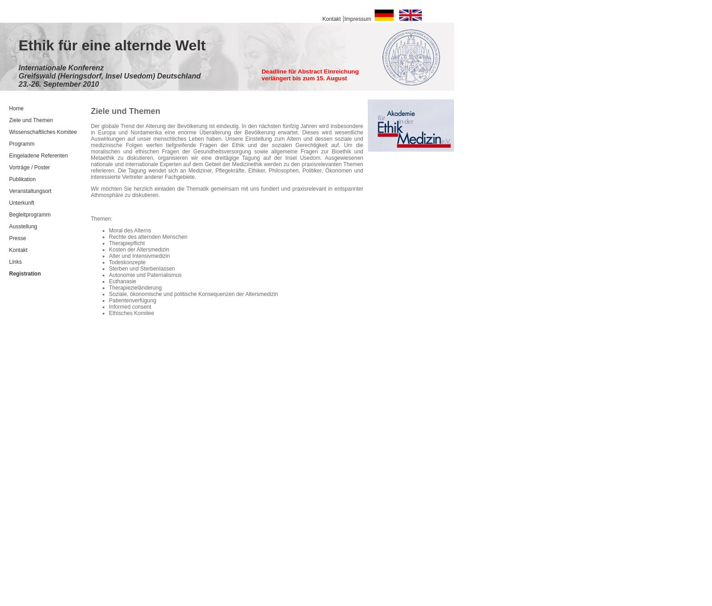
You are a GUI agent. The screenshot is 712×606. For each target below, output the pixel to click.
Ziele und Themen (31, 120)
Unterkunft (21, 203)
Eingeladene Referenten (38, 156)
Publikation (22, 179)
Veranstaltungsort (30, 191)
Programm (22, 144)
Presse (17, 238)
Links (15, 262)
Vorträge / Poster (29, 167)
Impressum (357, 19)
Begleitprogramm (29, 215)
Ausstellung (23, 226)
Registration (25, 274)
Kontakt (18, 250)
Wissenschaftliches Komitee (43, 132)
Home (16, 108)
